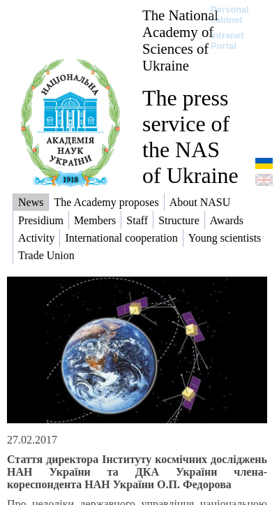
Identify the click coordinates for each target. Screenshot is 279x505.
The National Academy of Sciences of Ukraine (180, 40)
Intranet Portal (227, 40)
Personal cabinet (230, 14)
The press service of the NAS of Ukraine (190, 136)
